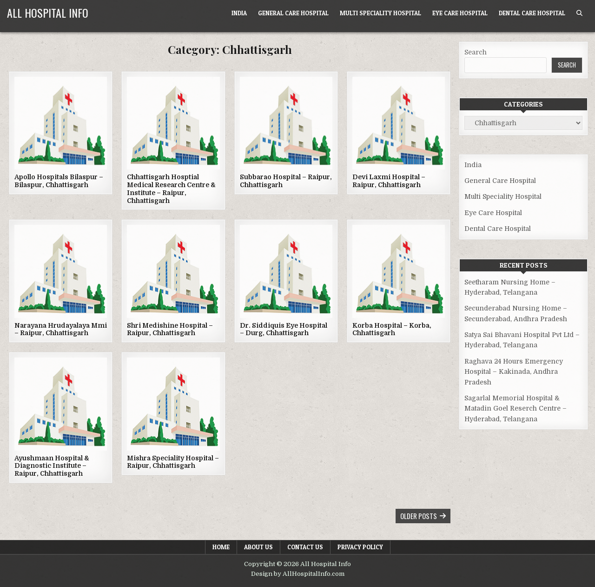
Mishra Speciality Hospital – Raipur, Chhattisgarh (173, 462)
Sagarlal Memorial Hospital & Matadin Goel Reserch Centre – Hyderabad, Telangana (515, 408)
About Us (258, 547)
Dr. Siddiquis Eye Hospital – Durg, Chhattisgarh (283, 329)
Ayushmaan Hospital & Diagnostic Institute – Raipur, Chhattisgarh (51, 466)
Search (475, 52)
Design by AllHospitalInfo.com (297, 573)
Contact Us (305, 547)
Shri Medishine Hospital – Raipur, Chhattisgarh (170, 329)
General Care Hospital (293, 13)
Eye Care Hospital (460, 13)
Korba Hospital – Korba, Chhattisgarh (391, 329)
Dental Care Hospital (532, 13)
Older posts (418, 516)
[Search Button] (579, 13)
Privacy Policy (360, 547)
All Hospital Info (47, 12)
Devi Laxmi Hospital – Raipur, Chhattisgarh (388, 181)
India (239, 13)
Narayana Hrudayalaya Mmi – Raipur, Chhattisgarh (60, 329)
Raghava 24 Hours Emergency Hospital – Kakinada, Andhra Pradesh (513, 372)
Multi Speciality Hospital (380, 13)
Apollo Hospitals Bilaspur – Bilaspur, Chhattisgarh (58, 181)
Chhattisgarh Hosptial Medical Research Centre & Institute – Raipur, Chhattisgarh (171, 188)
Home (221, 547)
